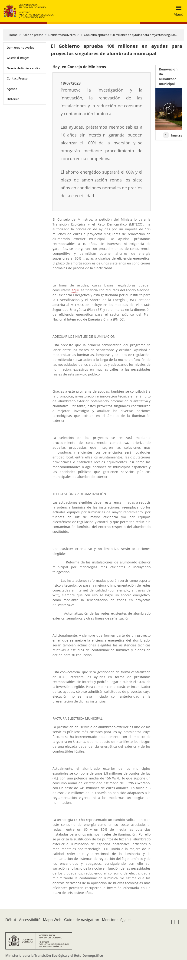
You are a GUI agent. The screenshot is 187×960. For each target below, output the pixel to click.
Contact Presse (17, 78)
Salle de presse (33, 35)
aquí (75, 290)
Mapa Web (52, 919)
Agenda (12, 89)
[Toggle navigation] (177, 11)
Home (13, 35)
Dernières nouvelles (61, 35)
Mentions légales (116, 919)
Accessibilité (29, 919)
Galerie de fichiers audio (23, 68)
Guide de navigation (81, 919)
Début (10, 919)
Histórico (13, 99)
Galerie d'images (18, 58)
